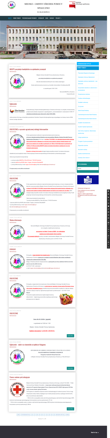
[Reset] (108, 202)
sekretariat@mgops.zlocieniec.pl (46, 163)
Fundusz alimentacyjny (83, 97)
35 (52, 413)
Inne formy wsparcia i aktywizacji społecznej (85, 131)
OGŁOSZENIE (12, 177)
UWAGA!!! (11, 248)
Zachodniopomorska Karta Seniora (86, 117)
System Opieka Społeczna (84, 125)
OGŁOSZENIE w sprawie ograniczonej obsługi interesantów (27, 128)
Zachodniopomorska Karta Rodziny (86, 113)
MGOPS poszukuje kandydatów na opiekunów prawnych (26, 68)
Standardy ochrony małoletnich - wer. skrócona (86, 81)
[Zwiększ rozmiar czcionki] (105, 236)
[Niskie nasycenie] (105, 207)
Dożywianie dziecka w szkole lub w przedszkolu (86, 88)
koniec (66, 413)
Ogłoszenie (11, 102)
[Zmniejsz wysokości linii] (105, 238)
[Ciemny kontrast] (105, 201)
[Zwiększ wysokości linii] (105, 242)
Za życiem (79, 105)
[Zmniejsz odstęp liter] (108, 195)
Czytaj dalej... (69, 334)
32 (45, 413)
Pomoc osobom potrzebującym (18, 376)
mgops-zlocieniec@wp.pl (29, 203)
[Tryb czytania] (105, 222)
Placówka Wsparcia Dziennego (85, 72)
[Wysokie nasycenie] (105, 210)
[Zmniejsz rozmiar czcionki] (105, 232)
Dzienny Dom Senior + (83, 156)
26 (30, 413)
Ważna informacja (14, 219)
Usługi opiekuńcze (82, 136)
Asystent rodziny (81, 148)
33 (47, 413)
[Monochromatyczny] (105, 198)
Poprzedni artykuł (24, 413)
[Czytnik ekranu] (105, 219)
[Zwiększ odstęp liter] (108, 199)
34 (50, 413)
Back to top (94, 431)
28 (35, 413)
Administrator (11, 70)
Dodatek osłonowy (82, 101)
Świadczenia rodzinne (82, 93)
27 (33, 413)
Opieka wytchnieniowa (83, 152)
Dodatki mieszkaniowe (83, 121)
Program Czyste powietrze (84, 140)
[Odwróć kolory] (105, 195)
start (17, 413)
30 (40, 413)
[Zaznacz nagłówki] (105, 216)
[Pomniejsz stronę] (105, 225)
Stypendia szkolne (82, 144)
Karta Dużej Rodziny (82, 109)
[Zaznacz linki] (105, 213)
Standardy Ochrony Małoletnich (85, 76)
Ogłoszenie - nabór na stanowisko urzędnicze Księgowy (26, 343)
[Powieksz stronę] (105, 229)
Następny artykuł (59, 413)
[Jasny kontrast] (105, 204)
